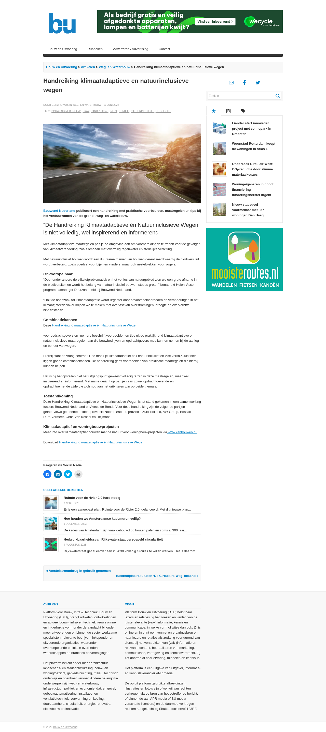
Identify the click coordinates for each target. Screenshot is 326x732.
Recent (228, 111)
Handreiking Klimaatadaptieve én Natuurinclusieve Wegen (95, 325)
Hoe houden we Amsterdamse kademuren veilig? (102, 518)
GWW (86, 111)
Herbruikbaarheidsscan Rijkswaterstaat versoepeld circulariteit (113, 539)
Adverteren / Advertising (130, 49)
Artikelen (88, 67)
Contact (164, 49)
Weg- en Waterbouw (114, 67)
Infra (113, 111)
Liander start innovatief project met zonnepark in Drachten (251, 128)
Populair (214, 111)
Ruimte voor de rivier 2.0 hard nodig (92, 498)
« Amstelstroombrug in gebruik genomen (78, 571)
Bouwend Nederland (66, 111)
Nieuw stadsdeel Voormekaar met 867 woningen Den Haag (248, 210)
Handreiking (99, 111)
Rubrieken (95, 49)
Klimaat (124, 111)
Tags (243, 111)
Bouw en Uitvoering (62, 49)
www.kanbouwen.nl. (182, 432)
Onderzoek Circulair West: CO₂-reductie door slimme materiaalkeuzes (252, 169)
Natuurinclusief (142, 111)
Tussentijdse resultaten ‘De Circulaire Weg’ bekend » (157, 576)
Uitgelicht (163, 111)
